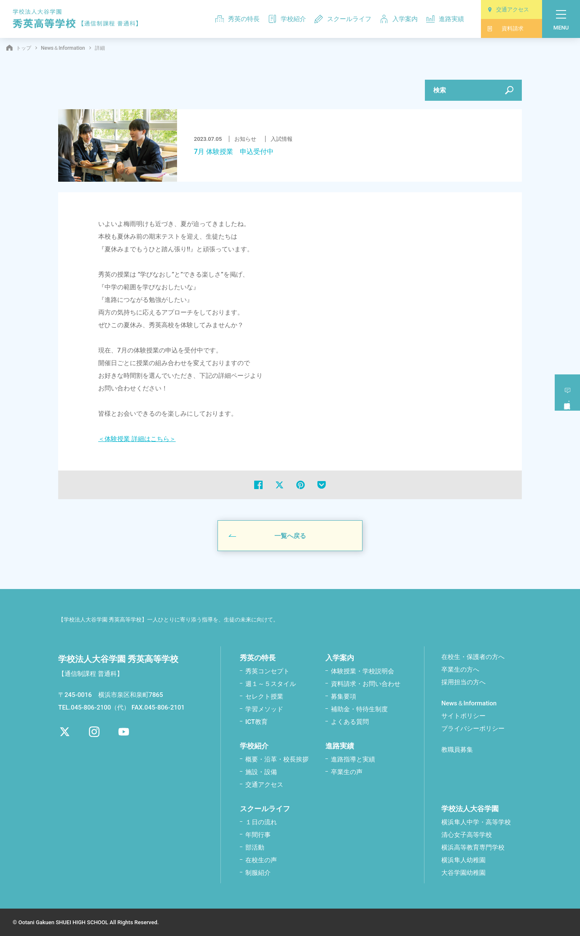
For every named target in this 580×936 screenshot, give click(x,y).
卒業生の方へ (460, 669)
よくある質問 (350, 721)
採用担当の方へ (463, 682)
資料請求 (505, 28)
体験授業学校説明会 (567, 390)
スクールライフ (342, 19)
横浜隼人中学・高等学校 (476, 822)
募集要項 (343, 696)
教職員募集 (457, 749)
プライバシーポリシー (473, 728)
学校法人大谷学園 (470, 808)
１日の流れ (261, 822)
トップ (18, 48)
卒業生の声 (346, 771)
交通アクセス (508, 9)
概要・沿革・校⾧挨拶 (277, 759)
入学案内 (399, 19)
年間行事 (258, 834)
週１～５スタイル (270, 683)
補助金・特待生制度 (359, 709)
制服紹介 (258, 872)
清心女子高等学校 (466, 834)
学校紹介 (287, 19)
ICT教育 (256, 721)
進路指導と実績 (353, 759)
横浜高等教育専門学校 (473, 847)
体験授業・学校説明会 (362, 671)
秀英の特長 (237, 19)
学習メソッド (264, 709)
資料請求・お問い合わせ (365, 683)
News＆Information (63, 48)
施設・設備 (261, 771)
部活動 (254, 847)
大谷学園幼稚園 (463, 872)
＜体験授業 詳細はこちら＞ (137, 438)
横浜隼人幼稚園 (463, 859)
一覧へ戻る (290, 535)
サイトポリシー (463, 715)
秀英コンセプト (267, 671)
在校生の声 (261, 859)
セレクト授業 (264, 696)
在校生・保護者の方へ (473, 656)
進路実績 (445, 19)
